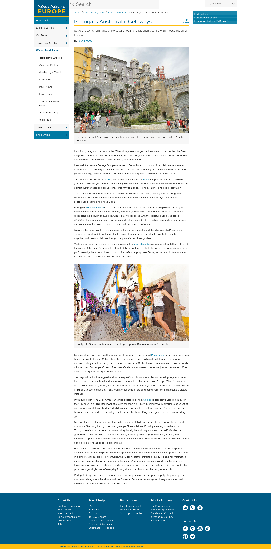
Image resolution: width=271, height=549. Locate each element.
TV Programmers (160, 506)
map (200, 508)
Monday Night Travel (50, 72)
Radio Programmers (162, 509)
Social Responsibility (69, 517)
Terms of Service (124, 546)
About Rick (42, 20)
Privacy (139, 546)
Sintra (146, 179)
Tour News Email (129, 509)
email (185, 508)
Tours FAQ (94, 509)
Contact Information (69, 506)
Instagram (192, 528)
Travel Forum (43, 127)
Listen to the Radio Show (49, 103)
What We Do (65, 509)
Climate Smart (65, 520)
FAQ (91, 506)
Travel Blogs (45, 94)
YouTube (200, 528)
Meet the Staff (65, 513)
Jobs (60, 524)
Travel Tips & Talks (46, 43)
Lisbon (107, 179)
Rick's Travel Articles (119, 12)
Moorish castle (141, 244)
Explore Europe (45, 27)
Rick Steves (85, 40)
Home (77, 12)
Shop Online (43, 135)
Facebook (185, 528)
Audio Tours (45, 119)
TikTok (207, 528)
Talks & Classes (97, 517)
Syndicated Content (162, 513)
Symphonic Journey (162, 517)
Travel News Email (130, 506)
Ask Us (93, 513)
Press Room (158, 520)
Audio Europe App (48, 112)
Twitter (192, 536)
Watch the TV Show (49, 65)
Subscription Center (131, 513)
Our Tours (41, 35)
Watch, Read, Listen (94, 12)
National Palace (95, 207)
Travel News (45, 86)
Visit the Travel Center (101, 520)
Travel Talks (45, 79)
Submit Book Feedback (102, 527)
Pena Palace (158, 355)
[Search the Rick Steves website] (114, 4)
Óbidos (147, 399)
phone (192, 508)
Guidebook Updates (100, 524)
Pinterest (185, 536)
